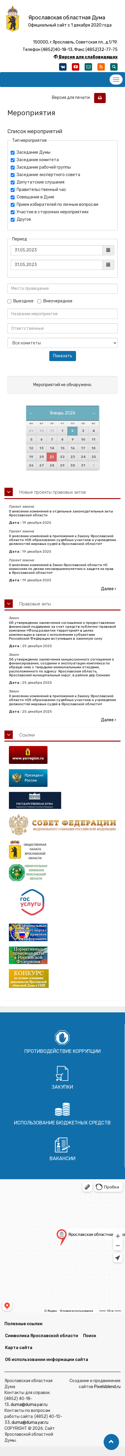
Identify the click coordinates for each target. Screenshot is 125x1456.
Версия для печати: (72, 97)
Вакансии (62, 1158)
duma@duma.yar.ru (29, 1404)
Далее (108, 588)
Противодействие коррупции (62, 1051)
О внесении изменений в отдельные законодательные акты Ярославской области (61, 513)
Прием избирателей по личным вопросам (54, 204)
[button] (111, 1442)
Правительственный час (38, 189)
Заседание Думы (30, 152)
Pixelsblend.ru (107, 1386)
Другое (21, 219)
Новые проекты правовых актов (52, 492)
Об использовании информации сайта (46, 1359)
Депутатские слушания (37, 182)
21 (52, 457)
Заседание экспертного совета (45, 174)
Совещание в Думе (32, 197)
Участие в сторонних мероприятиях (50, 212)
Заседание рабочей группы (41, 167)
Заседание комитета (35, 159)
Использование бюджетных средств (62, 1123)
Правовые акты (35, 604)
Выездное (20, 301)
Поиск (89, 1335)
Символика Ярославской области (41, 1335)
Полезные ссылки (23, 1323)
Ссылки (27, 735)
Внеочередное (54, 301)
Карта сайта (18, 1347)
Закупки (62, 1087)
